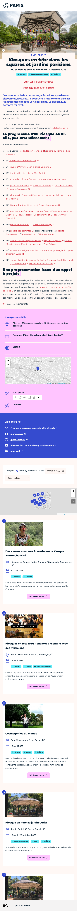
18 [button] (49, 493)
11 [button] (29, 511)
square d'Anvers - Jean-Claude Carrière (29, 167)
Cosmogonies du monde (21, 733)
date (21, 470)
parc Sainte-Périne (19, 224)
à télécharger (59, 128)
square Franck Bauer (47, 211)
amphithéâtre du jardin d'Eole (25, 240)
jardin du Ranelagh (42, 224)
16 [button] (62, 506)
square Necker (26, 214)
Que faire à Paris (22, 905)
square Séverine (18, 263)
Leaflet (49, 383)
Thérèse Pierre (46, 234)
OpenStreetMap (61, 383)
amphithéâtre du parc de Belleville (28, 260)
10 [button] (19, 506)
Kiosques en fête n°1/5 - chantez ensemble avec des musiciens (36, 645)
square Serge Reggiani (53, 250)
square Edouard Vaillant (41, 263)
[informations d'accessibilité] (27, 397)
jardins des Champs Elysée (22, 160)
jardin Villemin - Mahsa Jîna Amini (27, 173)
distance (32, 470)
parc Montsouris (49, 205)
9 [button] (22, 514)
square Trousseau (18, 189)
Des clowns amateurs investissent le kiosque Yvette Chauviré (34, 553)
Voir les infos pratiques (38, 82)
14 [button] (52, 503)
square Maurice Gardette (53, 179)
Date (41, 470)
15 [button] (57, 510)
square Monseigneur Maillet (24, 250)
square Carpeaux (52, 240)
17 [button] (60, 505)
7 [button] (9, 506)
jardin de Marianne (19, 185)
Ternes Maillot (28, 234)
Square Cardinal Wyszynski (24, 205)
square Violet (43, 214)
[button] (37, 368)
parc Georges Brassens (21, 211)
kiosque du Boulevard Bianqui (25, 195)
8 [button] (20, 502)
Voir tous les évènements (38, 88)
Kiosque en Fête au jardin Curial (26, 822)
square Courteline (42, 185)
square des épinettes (20, 230)
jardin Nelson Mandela (31, 151)
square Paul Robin (45, 244)
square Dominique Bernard (23, 179)
